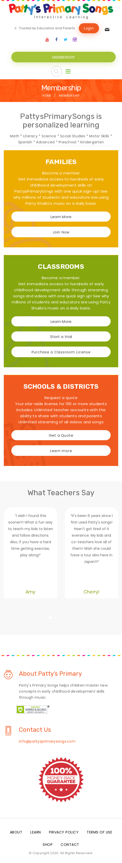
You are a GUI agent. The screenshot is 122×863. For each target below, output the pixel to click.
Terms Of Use (99, 831)
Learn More (61, 216)
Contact (70, 843)
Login (89, 28)
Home (47, 95)
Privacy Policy (64, 831)
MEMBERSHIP (63, 56)
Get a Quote (61, 434)
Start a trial (61, 335)
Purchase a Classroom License (61, 351)
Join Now (61, 231)
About (16, 831)
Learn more (61, 450)
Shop (48, 843)
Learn (35, 831)
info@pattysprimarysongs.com (47, 740)
